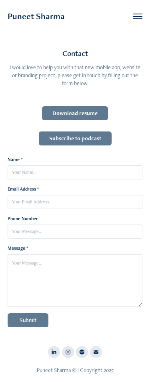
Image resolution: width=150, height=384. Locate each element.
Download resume (75, 113)
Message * (18, 248)
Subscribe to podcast (75, 138)
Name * (15, 159)
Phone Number (23, 218)
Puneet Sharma (36, 16)
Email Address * (23, 189)
